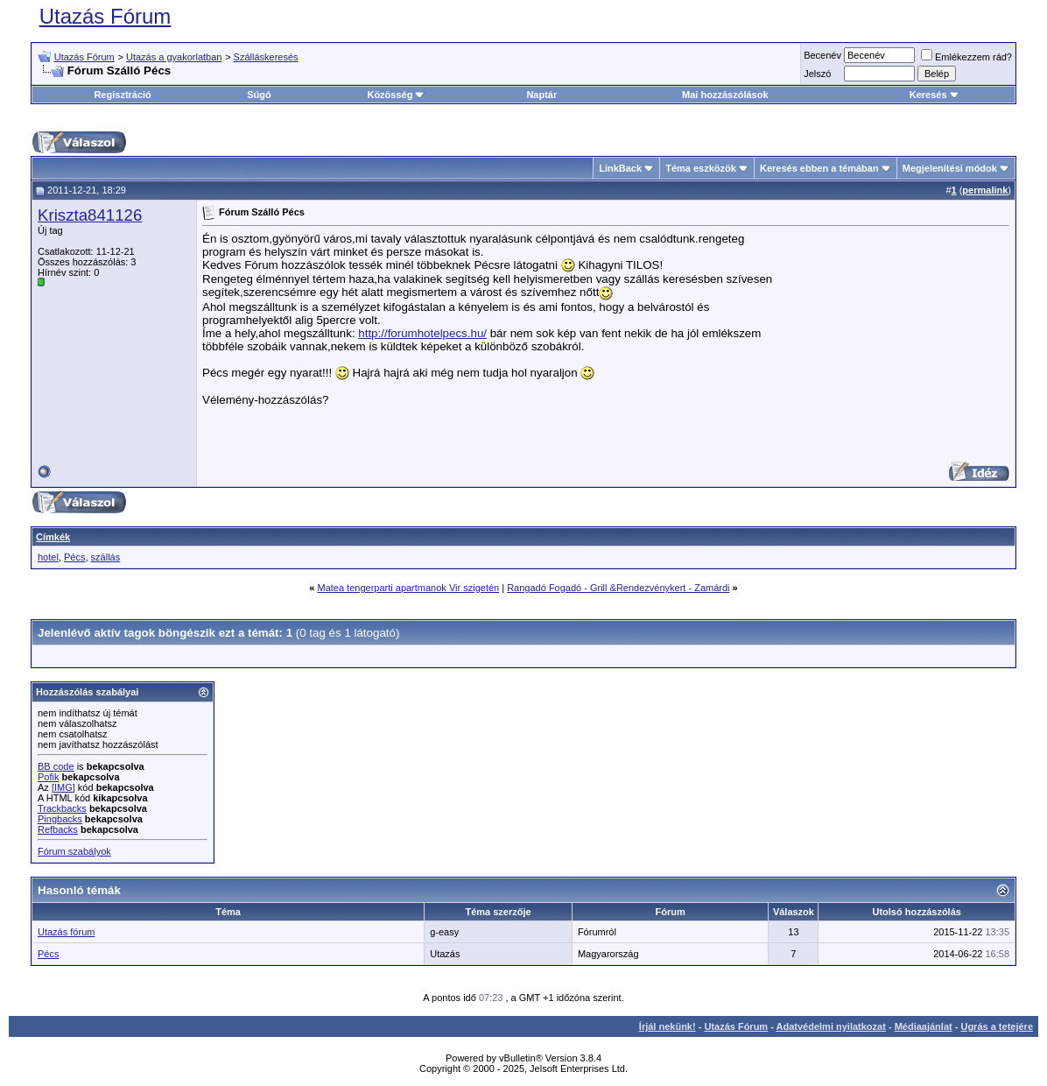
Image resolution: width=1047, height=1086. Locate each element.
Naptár (541, 94)
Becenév (822, 55)
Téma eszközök (700, 168)
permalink (985, 190)
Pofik (48, 777)
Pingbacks (60, 819)
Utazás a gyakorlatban (173, 57)
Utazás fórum (66, 932)
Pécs (74, 557)
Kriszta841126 (90, 215)
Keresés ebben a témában (819, 168)
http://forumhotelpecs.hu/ (422, 333)
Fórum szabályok (74, 851)
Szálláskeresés (266, 57)
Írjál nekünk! (667, 1026)
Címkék (53, 537)
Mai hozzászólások (725, 94)
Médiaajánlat (923, 1026)
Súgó (259, 94)
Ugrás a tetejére (996, 1026)
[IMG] (63, 787)
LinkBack (620, 168)
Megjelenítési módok (950, 168)
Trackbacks (62, 808)
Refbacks (58, 829)
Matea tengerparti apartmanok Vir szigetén (408, 587)
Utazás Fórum (105, 16)
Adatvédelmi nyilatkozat (831, 1026)
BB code (56, 766)
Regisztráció (122, 94)
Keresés (934, 94)
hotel (48, 557)
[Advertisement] (891, 341)
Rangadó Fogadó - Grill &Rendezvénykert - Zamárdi (618, 587)
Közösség (396, 94)
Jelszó (817, 73)
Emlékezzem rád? (966, 57)
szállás (106, 557)
